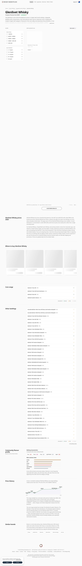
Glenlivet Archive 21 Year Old (33, 434)
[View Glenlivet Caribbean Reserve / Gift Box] (34, 62)
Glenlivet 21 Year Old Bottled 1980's (35, 418)
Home (6, 8)
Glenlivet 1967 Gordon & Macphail (35, 395)
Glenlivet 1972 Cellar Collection (34, 398)
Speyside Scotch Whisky (21, 8)
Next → (75, 204)
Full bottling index (73, 443)
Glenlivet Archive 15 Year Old (33, 431)
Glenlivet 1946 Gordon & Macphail (35, 355)
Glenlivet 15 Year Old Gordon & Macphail (36, 332)
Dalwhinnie (34, 532)
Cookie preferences (57, 551)
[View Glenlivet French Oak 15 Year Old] (51, 62)
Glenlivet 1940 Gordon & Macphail (35, 352)
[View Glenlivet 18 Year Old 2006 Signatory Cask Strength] (34, 193)
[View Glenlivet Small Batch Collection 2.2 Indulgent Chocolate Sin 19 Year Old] (51, 193)
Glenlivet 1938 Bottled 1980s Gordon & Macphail (37, 345)
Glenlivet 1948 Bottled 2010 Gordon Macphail (37, 362)
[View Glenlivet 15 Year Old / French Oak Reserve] (34, 84)
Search (13, 551)
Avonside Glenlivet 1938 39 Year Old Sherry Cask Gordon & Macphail (41, 312)
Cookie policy (18, 559)
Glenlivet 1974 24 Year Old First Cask (35, 401)
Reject (7, 562)
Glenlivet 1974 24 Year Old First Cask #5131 (36, 405)
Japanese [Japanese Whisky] (38, 2)
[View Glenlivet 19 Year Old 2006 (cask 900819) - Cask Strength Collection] (34, 149)
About (17, 551)
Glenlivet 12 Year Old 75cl (33, 326)
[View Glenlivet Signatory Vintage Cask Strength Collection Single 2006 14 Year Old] (69, 171)
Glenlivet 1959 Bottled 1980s (33, 378)
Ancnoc (61, 532)
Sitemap (28, 551)
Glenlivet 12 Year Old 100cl (33, 319)
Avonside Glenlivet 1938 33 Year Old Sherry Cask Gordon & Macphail (41, 309)
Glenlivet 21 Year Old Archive (33, 415)
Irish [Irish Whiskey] (33, 2)
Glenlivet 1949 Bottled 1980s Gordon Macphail (37, 368)
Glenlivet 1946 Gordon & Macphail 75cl (35, 359)
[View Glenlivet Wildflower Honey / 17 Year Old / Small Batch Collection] (51, 171)
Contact (21, 551)
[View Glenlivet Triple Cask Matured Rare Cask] (69, 84)
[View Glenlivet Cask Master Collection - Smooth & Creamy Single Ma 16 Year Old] (69, 149)
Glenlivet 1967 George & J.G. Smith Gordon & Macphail (39, 391)
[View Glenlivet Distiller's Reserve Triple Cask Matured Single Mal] (51, 84)
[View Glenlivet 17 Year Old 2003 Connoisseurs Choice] (69, 106)
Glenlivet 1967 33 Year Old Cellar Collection (36, 388)
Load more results (52, 208)
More (54, 2)
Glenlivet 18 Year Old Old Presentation (35, 339)
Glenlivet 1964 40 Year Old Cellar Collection (36, 385)
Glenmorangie (54, 532)
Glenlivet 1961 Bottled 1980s (33, 382)
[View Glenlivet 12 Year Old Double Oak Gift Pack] (69, 62)
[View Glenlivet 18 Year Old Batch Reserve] (51, 149)
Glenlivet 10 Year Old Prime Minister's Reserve (37, 316)
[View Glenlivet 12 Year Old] (34, 41)
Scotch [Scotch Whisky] (28, 2)
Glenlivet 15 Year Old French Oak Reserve (36, 291)
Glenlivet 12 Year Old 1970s (33, 322)
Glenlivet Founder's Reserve (33, 297)
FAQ (25, 551)
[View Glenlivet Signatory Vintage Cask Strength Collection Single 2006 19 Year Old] (69, 128)
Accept (17, 562)
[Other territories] (79, 2)
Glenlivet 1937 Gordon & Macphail (35, 342)
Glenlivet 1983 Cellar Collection (34, 411)
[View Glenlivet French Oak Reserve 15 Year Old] (51, 106)
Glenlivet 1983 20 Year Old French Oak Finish (37, 408)
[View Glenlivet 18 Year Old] (51, 128)
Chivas (29, 532)
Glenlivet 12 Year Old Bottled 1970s (35, 329)
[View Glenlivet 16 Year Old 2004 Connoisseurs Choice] (34, 128)
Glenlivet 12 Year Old (32, 287)
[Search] (75, 2)
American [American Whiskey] (44, 2)
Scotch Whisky (12, 8)
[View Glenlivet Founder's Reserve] (51, 41)
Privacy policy (34, 551)
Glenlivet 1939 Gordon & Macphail (35, 349)
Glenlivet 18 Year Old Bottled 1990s (35, 335)
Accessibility (50, 551)
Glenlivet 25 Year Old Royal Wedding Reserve (37, 424)
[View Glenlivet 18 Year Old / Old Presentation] (69, 193)
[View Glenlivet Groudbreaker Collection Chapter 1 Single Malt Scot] (34, 106)
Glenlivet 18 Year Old (32, 294)
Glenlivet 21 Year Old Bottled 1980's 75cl (36, 421)
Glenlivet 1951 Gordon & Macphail (35, 375)
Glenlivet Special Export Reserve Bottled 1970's (37, 438)
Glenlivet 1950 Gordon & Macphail (35, 372)
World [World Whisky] (49, 2)
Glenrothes (47, 532)
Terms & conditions (42, 551)
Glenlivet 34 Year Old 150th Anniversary (36, 428)
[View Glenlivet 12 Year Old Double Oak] (69, 41)
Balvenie (41, 532)
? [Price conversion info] (66, 49)
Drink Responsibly (66, 551)
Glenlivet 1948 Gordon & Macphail (35, 365)
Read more (52, 23)
